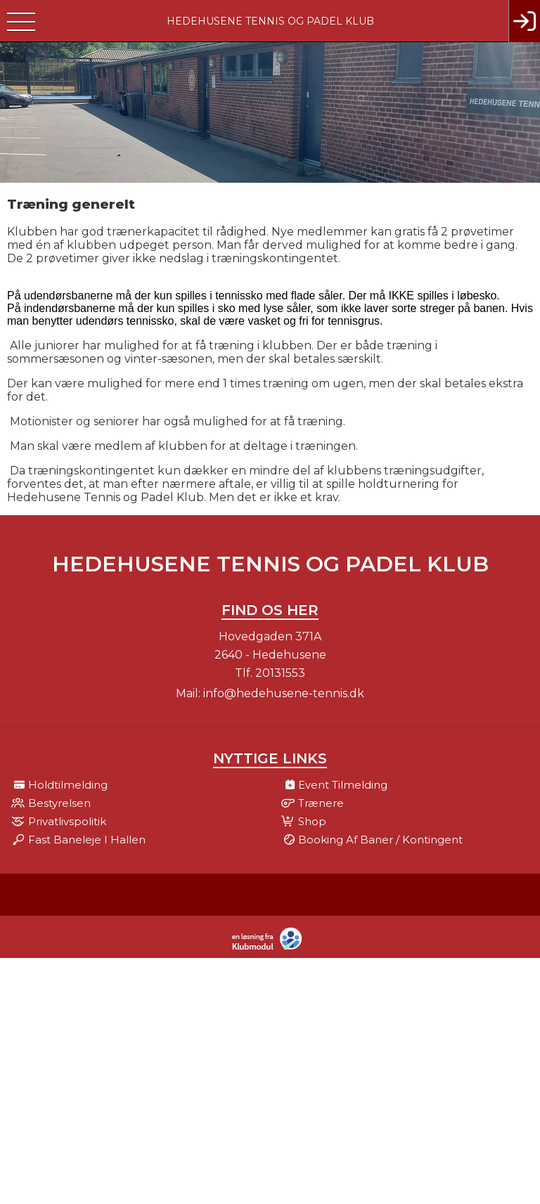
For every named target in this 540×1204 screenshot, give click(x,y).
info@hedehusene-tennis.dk (283, 693)
